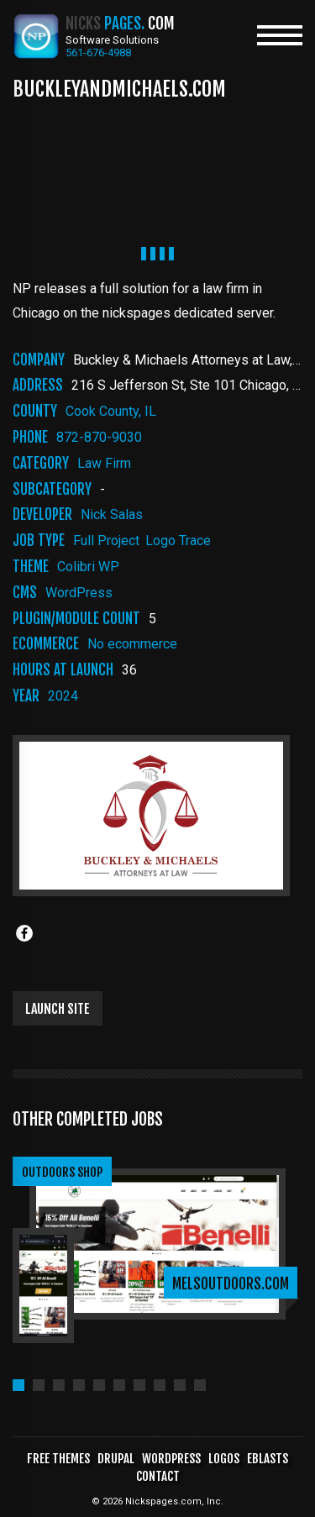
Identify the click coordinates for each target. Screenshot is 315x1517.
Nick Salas (112, 514)
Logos (223, 1459)
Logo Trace (178, 541)
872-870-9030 (99, 437)
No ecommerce (132, 644)
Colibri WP (88, 567)
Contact (158, 1476)
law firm (104, 463)
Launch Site (57, 1008)
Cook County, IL (111, 411)
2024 (63, 696)
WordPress (79, 593)
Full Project (106, 541)
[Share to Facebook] (24, 933)
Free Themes (58, 1459)
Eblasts (267, 1459)
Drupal (115, 1459)
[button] (18, 1385)
